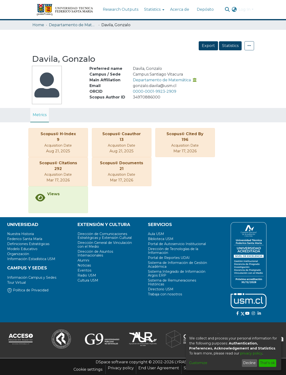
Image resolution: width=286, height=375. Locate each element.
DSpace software (112, 362)
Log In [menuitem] (244, 9)
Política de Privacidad (27, 290)
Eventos (84, 270)
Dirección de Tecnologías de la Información (173, 251)
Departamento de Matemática (73, 25)
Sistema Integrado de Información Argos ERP (176, 273)
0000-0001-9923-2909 (154, 91)
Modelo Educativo (22, 249)
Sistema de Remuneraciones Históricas (172, 282)
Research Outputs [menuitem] (120, 9)
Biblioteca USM (160, 239)
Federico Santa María (24, 239)
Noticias (84, 265)
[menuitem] (153, 9)
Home (38, 25)
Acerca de (179, 9)
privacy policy (251, 353)
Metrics (40, 115)
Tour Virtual (16, 282)
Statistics (230, 45)
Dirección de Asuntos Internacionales (95, 253)
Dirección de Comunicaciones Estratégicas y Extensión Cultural (105, 236)
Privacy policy (121, 368)
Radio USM (87, 275)
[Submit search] (227, 9)
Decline (249, 363)
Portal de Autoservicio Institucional (177, 244)
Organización (18, 254)
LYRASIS (182, 362)
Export (208, 45)
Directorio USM (160, 289)
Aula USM (156, 234)
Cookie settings (87, 369)
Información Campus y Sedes (31, 277)
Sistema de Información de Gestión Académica (177, 265)
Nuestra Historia (20, 234)
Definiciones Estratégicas (28, 244)
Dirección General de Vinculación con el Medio (105, 245)
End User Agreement (158, 368)
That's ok (267, 363)
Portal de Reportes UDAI (169, 258)
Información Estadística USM (31, 259)
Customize (198, 363)
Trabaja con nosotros (165, 294)
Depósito (205, 9)
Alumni (83, 260)
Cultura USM (88, 280)
